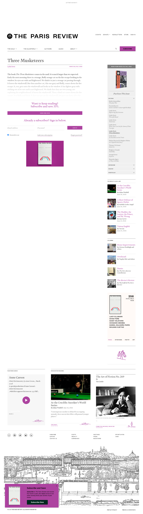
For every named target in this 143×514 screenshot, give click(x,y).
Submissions (75, 438)
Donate (106, 34)
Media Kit (74, 436)
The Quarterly (30, 49)
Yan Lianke (100, 381)
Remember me (14, 135)
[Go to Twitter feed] (20, 435)
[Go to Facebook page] (14, 435)
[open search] (116, 48)
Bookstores (97, 438)
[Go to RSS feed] (31, 435)
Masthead (96, 434)
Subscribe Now (37, 502)
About (73, 49)
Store (126, 34)
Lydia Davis (11, 66)
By (97, 379)
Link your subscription (44, 135)
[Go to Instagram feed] (9, 435)
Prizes (95, 436)
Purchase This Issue (121, 93)
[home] (42, 37)
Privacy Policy (112, 510)
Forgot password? (76, 135)
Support (52, 436)
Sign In (133, 34)
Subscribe (127, 49)
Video (117, 436)
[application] (26, 410)
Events (98, 34)
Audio (61, 49)
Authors (48, 49)
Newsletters (117, 34)
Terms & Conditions (129, 510)
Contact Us (53, 438)
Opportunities (119, 434)
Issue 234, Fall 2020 (75, 66)
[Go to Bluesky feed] (25, 435)
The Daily (12, 49)
